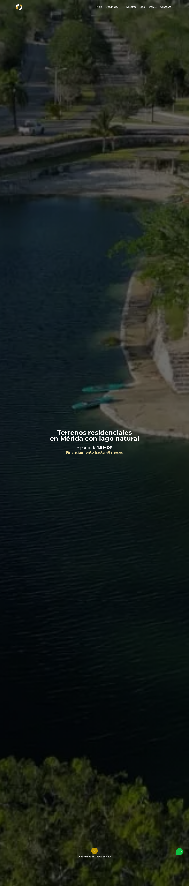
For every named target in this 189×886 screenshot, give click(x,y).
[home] (16, 7)
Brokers (153, 7)
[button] (113, 7)
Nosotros (131, 7)
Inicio (99, 7)
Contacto (165, 7)
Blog (142, 7)
